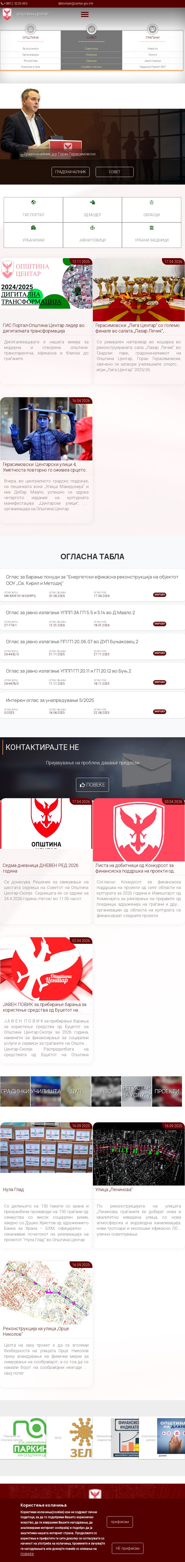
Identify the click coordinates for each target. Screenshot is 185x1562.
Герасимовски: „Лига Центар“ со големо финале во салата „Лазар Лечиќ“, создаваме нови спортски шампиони (137, 328)
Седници (91, 60)
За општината (31, 48)
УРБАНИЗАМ (33, 240)
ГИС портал (33, 215)
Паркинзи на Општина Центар (11, 1438)
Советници (91, 48)
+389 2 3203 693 (15, 3)
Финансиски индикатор (104, 1438)
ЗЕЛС (57, 1438)
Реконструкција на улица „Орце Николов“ (36, 1331)
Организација (31, 54)
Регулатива (30, 60)
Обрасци (151, 215)
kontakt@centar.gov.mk (77, 3)
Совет (114, 172)
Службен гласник (91, 66)
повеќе (27, 1553)
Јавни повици (152, 60)
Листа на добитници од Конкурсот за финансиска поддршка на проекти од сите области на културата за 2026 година (134, 868)
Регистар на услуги (137, 1091)
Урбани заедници (152, 240)
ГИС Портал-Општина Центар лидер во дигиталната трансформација (44, 328)
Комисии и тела (30, 66)
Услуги (153, 54)
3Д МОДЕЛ (92, 215)
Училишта (46, 1091)
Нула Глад (13, 1189)
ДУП (76, 1091)
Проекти (167, 1091)
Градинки (15, 1091)
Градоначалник (70, 172)
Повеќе (95, 785)
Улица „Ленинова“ (114, 1189)
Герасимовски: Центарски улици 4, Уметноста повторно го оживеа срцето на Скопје (44, 467)
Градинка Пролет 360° (152, 66)
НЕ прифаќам (127, 1548)
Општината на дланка (150, 1438)
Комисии (91, 54)
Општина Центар (33, 14)
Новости (153, 48)
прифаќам (120, 1522)
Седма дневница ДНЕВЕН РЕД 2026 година (40, 868)
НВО (106, 1091)
